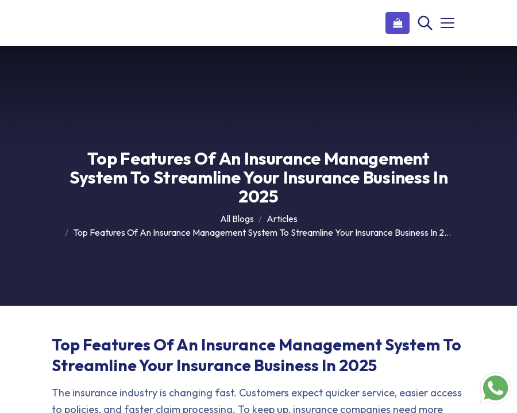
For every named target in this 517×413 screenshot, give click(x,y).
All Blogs (237, 218)
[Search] (424, 23)
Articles (282, 218)
